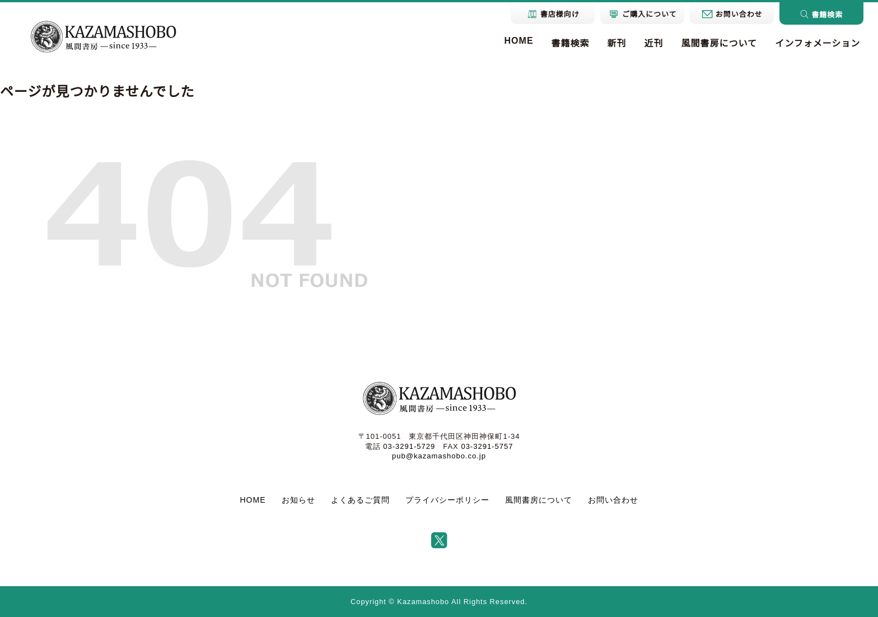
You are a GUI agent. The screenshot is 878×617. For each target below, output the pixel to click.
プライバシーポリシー (447, 499)
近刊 (654, 43)
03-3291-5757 (487, 446)
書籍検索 (571, 43)
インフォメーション (817, 43)
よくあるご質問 (360, 499)
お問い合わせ (613, 499)
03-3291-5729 (409, 446)
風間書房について (719, 43)
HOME (519, 40)
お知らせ (298, 499)
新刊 (617, 43)
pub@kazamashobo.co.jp (439, 456)
